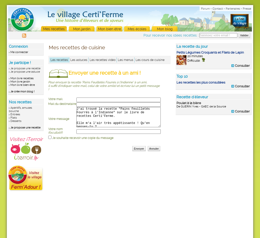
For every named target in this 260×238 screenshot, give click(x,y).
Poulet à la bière (188, 103)
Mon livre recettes (22, 78)
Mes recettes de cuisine (77, 47)
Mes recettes (54, 29)
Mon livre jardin (20, 81)
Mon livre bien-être (22, 85)
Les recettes (59, 60)
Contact (218, 8)
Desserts (15, 121)
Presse (247, 8)
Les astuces (78, 60)
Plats (13, 117)
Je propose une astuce (25, 71)
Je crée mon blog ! (22, 91)
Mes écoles (137, 29)
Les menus (125, 60)
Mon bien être (109, 29)
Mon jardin (81, 29)
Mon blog (165, 29)
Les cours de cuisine (150, 60)
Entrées (15, 114)
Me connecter (19, 52)
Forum (205, 8)
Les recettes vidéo (103, 60)
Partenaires (233, 8)
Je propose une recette (25, 68)
